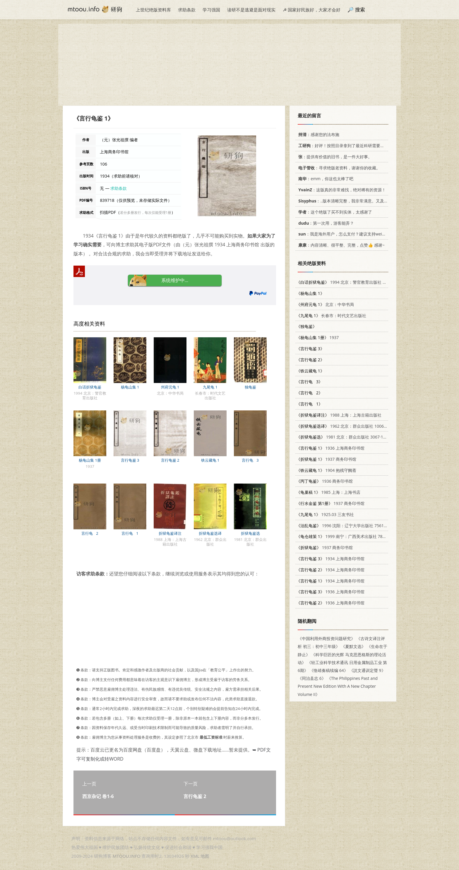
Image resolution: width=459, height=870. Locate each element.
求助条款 (187, 10)
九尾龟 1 (210, 387)
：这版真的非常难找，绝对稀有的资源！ (341, 189)
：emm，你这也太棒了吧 (324, 178)
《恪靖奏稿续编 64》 (328, 670)
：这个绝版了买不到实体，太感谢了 (334, 212)
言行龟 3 (250, 460)
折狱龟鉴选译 (210, 533)
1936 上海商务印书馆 (330, 448)
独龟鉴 (250, 387)
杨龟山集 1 (130, 387)
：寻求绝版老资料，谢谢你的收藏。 (338, 168)
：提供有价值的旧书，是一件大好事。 (334, 156)
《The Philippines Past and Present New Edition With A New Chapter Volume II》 (338, 686)
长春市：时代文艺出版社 (331, 315)
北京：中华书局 (325, 304)
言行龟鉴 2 (170, 460)
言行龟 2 (89, 533)
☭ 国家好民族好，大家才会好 (311, 10)
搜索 (360, 9)
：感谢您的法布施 (317, 134)
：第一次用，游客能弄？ (325, 223)
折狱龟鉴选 (250, 533)
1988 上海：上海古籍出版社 (338, 415)
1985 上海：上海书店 (328, 492)
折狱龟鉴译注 (170, 533)
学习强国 (211, 10)
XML (195, 856)
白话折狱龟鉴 (89, 387)
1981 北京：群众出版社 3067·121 (342, 437)
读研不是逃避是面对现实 (251, 10)
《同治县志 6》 (312, 678)
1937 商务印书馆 (326, 459)
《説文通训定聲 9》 (367, 670)
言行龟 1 (129, 533)
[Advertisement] (229, 65)
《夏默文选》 (353, 646)
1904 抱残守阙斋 (326, 470)
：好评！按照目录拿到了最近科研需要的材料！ (346, 145)
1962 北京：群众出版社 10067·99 (344, 426)
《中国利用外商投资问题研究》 (326, 638)
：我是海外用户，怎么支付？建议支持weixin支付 (346, 234)
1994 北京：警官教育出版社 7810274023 (351, 282)
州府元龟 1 (170, 387)
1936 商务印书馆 (324, 481)
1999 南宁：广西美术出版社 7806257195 (348, 536)
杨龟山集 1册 (90, 460)
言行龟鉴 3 (130, 460)
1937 (317, 337)
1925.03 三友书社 (325, 514)
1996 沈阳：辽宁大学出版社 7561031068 (347, 525)
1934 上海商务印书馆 (330, 558)
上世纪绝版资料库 (153, 10)
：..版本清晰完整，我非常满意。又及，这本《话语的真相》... (362, 201)
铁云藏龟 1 (210, 460)
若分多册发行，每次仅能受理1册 (145, 212)
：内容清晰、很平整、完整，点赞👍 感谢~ (340, 245)
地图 (205, 856)
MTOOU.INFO (127, 856)
